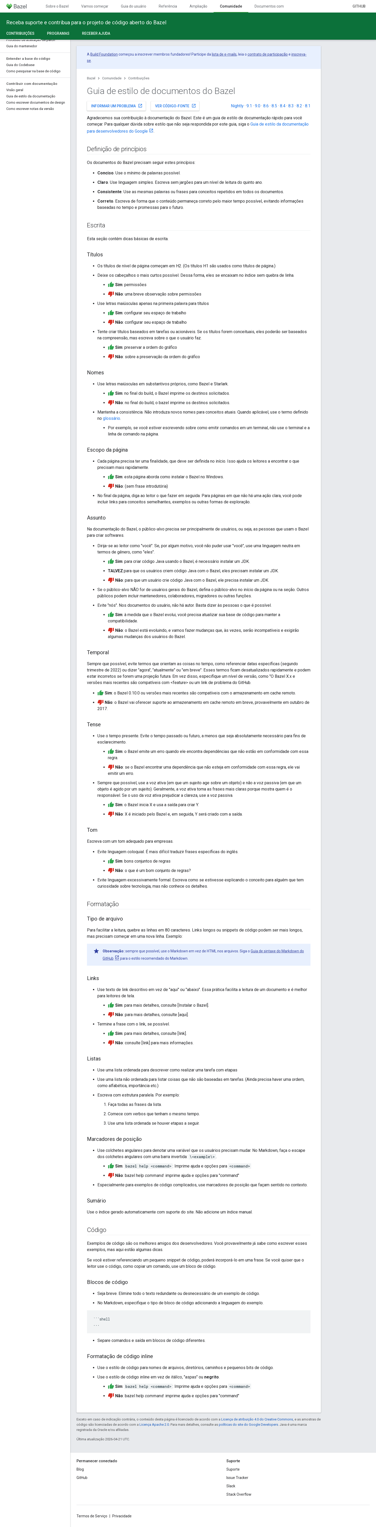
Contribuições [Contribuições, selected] (20, 33)
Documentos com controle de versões (286, 6)
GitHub (359, 6)
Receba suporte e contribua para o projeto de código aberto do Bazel (86, 22)
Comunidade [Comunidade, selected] (231, 6)
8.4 (282, 105)
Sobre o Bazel (57, 6)
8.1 (307, 105)
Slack (230, 1486)
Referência (168, 6)
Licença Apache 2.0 (154, 1424)
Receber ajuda (96, 33)
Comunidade (111, 78)
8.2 (299, 105)
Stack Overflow (238, 1494)
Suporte (233, 1469)
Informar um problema (117, 105)
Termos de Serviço (92, 1516)
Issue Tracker (237, 1478)
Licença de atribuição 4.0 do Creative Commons (257, 1419)
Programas (58, 33)
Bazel (91, 78)
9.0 (257, 105)
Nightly (237, 105)
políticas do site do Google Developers (248, 1424)
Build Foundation (104, 54)
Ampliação (198, 6)
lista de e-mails (224, 54)
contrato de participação (268, 54)
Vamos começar (94, 6)
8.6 (266, 105)
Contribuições (138, 78)
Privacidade (122, 1516)
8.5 (274, 105)
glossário (111, 418)
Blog (80, 1469)
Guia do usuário (133, 6)
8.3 (291, 105)
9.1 (249, 105)
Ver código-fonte (175, 105)
